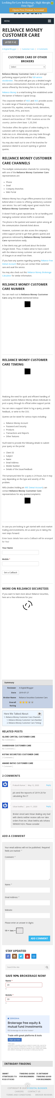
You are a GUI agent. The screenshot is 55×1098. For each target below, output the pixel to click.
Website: (8, 910)
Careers (19, 1091)
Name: (8, 884)
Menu (7, 21)
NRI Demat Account (34, 487)
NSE (28, 101)
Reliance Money (9, 92)
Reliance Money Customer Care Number (25, 720)
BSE (36, 101)
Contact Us (34, 1091)
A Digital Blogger (9, 49)
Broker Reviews (43, 1095)
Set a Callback (10, 572)
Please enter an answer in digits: (19, 923)
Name (9, 981)
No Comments (8, 740)
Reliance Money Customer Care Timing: (25, 723)
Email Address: (12, 897)
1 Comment (7, 766)
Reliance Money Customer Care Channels (23, 717)
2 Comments (42, 49)
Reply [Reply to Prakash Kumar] (48, 785)
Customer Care (28, 49)
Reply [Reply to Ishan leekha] (48, 806)
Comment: (10, 857)
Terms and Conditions (18, 1095)
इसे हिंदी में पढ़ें (10, 42)
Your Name (7, 548)
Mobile (6, 559)
